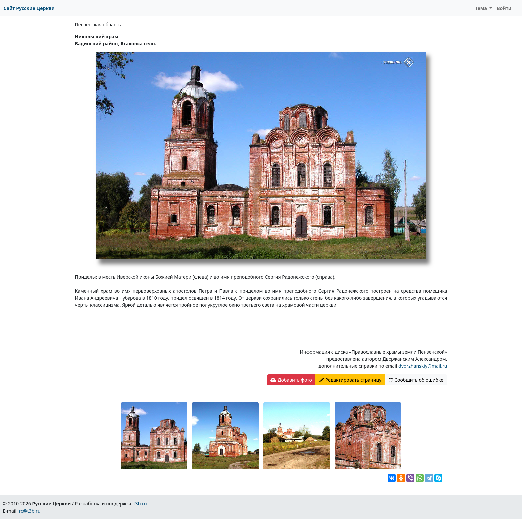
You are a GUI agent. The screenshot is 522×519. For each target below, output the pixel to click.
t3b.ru (140, 503)
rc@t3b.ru (30, 511)
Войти (504, 8)
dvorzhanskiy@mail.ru (422, 366)
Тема (481, 8)
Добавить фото (291, 380)
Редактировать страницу (350, 380)
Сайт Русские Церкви (29, 8)
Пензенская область (98, 24)
